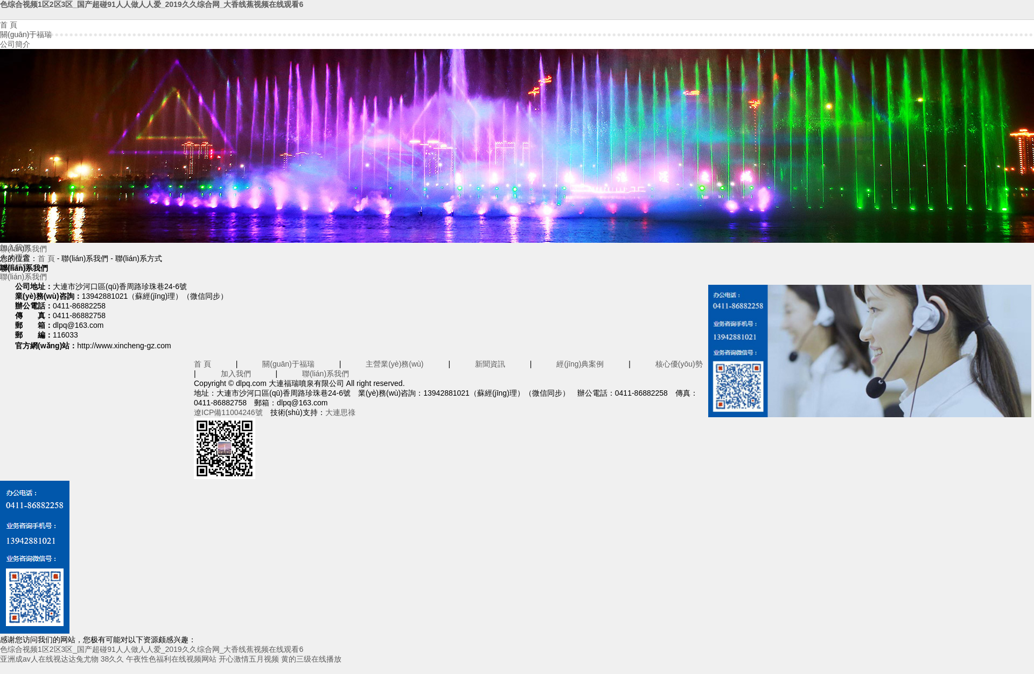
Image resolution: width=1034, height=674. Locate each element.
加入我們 (236, 373)
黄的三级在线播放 (311, 659)
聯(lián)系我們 (23, 276)
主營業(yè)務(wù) (394, 364)
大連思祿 (340, 412)
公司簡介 (15, 44)
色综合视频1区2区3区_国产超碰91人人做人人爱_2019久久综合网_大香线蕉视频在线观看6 (151, 4)
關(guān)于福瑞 (26, 34)
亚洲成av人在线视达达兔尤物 (49, 659)
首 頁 (8, 24)
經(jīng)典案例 (580, 364)
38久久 (112, 659)
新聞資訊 (490, 364)
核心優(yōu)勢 (679, 364)
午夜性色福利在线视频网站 (171, 659)
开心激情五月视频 (249, 659)
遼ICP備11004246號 (228, 412)
